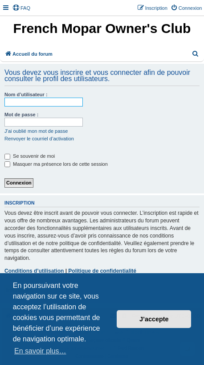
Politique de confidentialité (102, 271)
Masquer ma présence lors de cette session (56, 164)
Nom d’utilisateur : (26, 94)
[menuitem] (21, 8)
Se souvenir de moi (29, 156)
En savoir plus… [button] (40, 351)
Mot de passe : (21, 114)
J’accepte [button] (154, 319)
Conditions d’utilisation (34, 271)
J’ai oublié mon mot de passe (36, 131)
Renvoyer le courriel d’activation (39, 138)
